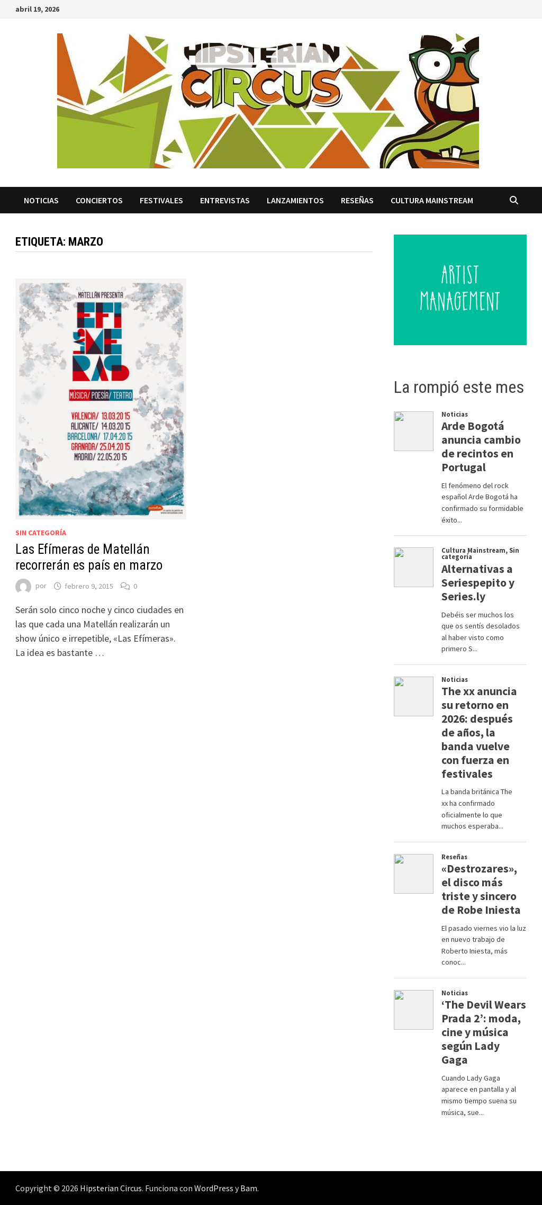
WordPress (213, 1188)
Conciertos (99, 200)
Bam (248, 1188)
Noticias (41, 200)
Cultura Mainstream (432, 200)
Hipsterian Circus (111, 1188)
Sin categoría (40, 532)
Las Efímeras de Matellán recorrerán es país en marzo (88, 557)
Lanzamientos (295, 200)
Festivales (161, 200)
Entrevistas (225, 200)
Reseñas (357, 200)
